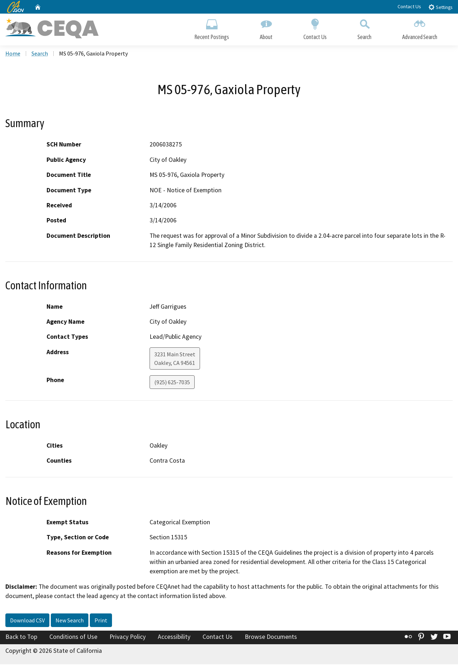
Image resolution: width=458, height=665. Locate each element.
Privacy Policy (127, 637)
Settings (440, 7)
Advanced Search (420, 27)
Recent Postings (212, 27)
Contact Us (409, 6)
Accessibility (174, 637)
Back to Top (21, 637)
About (266, 27)
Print (100, 621)
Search (364, 27)
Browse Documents (271, 637)
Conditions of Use (73, 637)
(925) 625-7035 (172, 382)
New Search (69, 621)
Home (12, 54)
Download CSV (27, 621)
